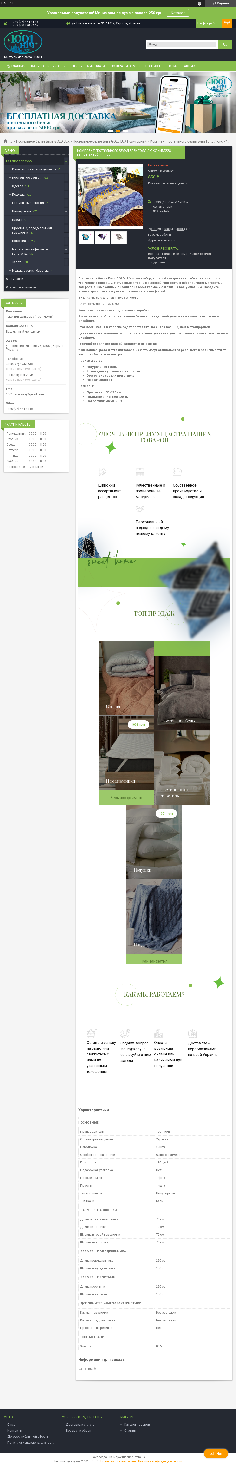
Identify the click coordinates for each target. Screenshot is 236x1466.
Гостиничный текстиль (29, 203)
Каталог (178, 13)
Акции (189, 66)
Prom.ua (139, 1457)
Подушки (19, 194)
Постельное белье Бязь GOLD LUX (43, 141)
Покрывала (20, 241)
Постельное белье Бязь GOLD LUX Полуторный (110, 141)
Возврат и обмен (125, 66)
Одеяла (17, 186)
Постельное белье (25, 177)
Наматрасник (22, 211)
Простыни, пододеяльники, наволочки (32, 230)
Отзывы (130, 1430)
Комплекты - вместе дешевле (34, 169)
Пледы (17, 219)
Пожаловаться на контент (118, 1461)
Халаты (17, 262)
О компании (14, 279)
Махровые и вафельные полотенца (30, 251)
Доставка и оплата (88, 66)
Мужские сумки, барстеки (31, 270)
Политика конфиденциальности (31, 1442)
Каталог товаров (46, 66)
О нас (173, 66)
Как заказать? (154, 961)
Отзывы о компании (21, 287)
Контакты (154, 66)
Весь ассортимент (126, 798)
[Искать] (225, 44)
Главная (18, 66)
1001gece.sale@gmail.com (25, 394)
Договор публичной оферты (28, 1436)
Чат (216, 1453)
